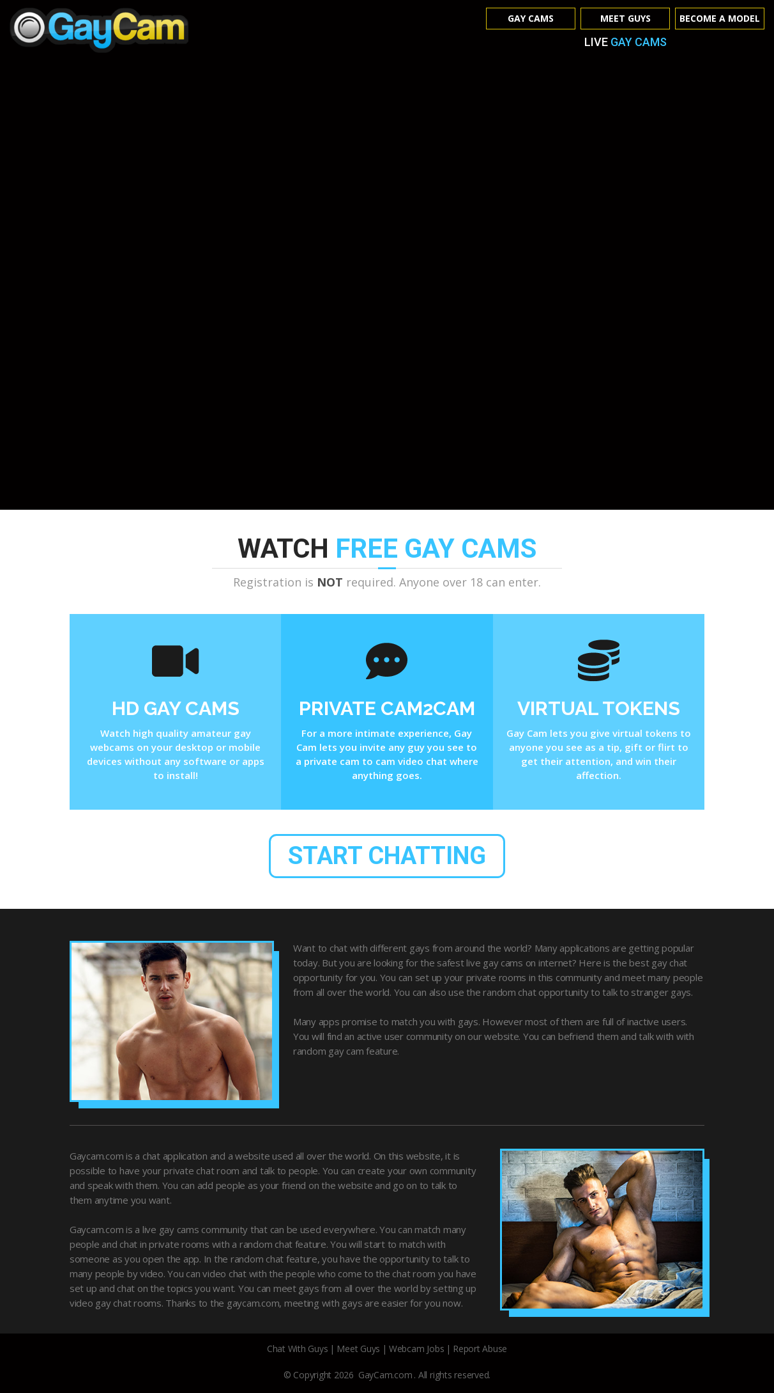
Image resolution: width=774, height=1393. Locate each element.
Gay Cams (531, 18)
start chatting (387, 856)
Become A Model (719, 18)
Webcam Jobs (416, 1350)
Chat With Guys (297, 1350)
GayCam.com (385, 1376)
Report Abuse (480, 1350)
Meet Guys (625, 18)
